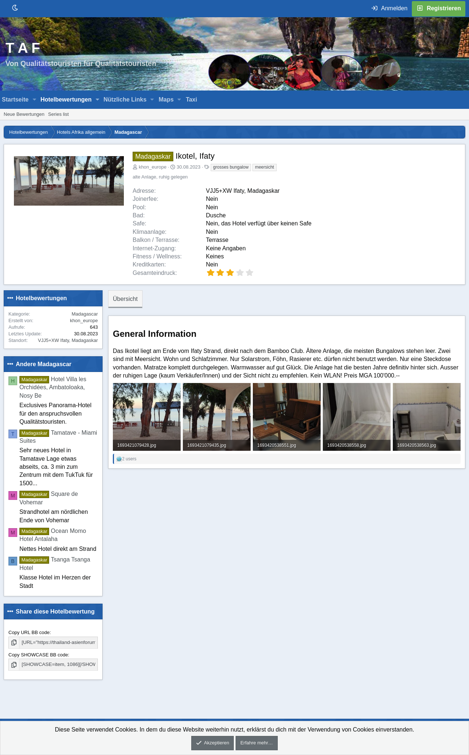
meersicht (264, 167)
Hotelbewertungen (66, 99)
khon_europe (153, 167)
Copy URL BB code (28, 632)
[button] (34, 100)
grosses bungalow (231, 167)
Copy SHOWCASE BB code (38, 654)
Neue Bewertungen (24, 114)
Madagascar (84, 314)
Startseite (15, 99)
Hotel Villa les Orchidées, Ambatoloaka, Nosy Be (52, 387)
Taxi (191, 99)
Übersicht (125, 299)
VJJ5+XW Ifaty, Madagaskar (68, 340)
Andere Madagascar (43, 364)
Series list (58, 114)
